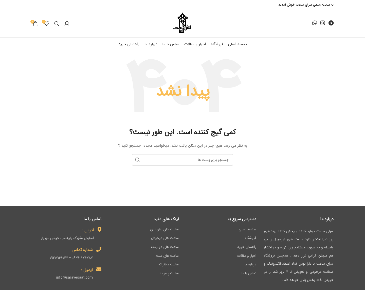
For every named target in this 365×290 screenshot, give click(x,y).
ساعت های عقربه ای (164, 229)
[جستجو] (57, 24)
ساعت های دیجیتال (165, 238)
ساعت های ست (167, 256)
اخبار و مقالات (246, 256)
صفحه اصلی (247, 229)
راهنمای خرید (246, 247)
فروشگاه (250, 238)
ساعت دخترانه (168, 264)
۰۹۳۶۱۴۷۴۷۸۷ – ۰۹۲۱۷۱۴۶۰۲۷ (71, 258)
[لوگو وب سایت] (182, 23)
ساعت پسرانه (169, 273)
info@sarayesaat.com (74, 277)
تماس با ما (249, 273)
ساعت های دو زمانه (165, 247)
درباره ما (250, 264)
